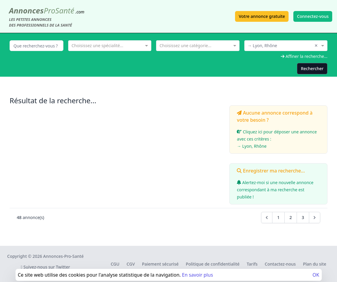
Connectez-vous (313, 16)
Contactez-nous (280, 264)
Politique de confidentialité (213, 264)
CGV (130, 264)
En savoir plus (197, 275)
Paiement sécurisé (160, 264)
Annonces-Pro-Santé (63, 256)
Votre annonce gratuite (262, 16)
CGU (115, 264)
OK (315, 275)
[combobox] (109, 45)
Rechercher (312, 68)
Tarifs (252, 264)
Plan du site (314, 264)
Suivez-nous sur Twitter (45, 267)
